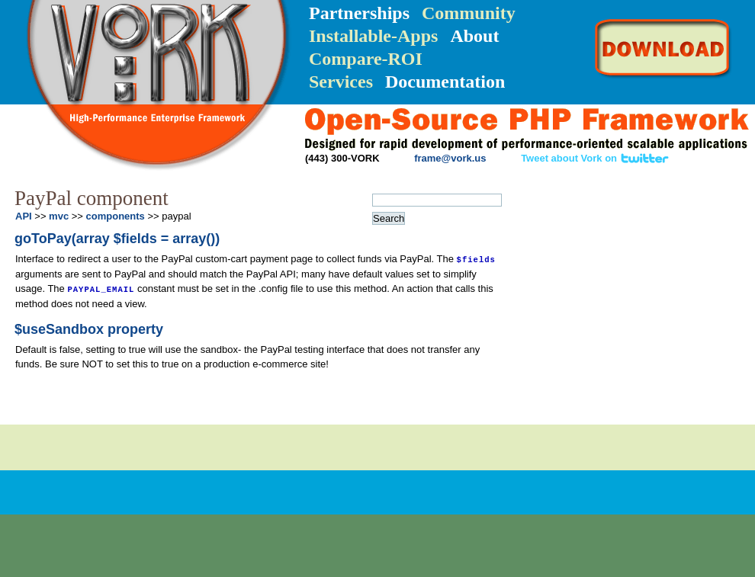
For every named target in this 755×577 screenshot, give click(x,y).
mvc (59, 216)
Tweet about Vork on (595, 158)
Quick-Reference (598, 268)
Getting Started (602, 239)
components (115, 216)
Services (341, 81)
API (622, 307)
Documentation (445, 81)
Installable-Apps (373, 36)
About (474, 36)
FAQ (685, 324)
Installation (597, 210)
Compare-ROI (365, 59)
